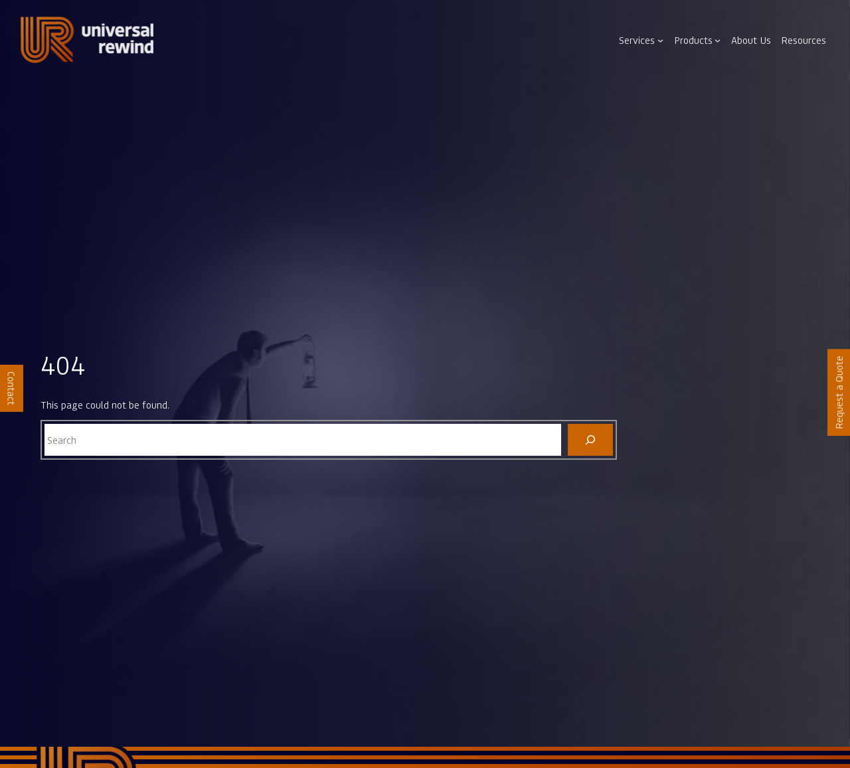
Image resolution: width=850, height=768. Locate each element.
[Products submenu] (718, 40)
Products (693, 40)
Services (637, 40)
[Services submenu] (660, 40)
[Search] (591, 440)
